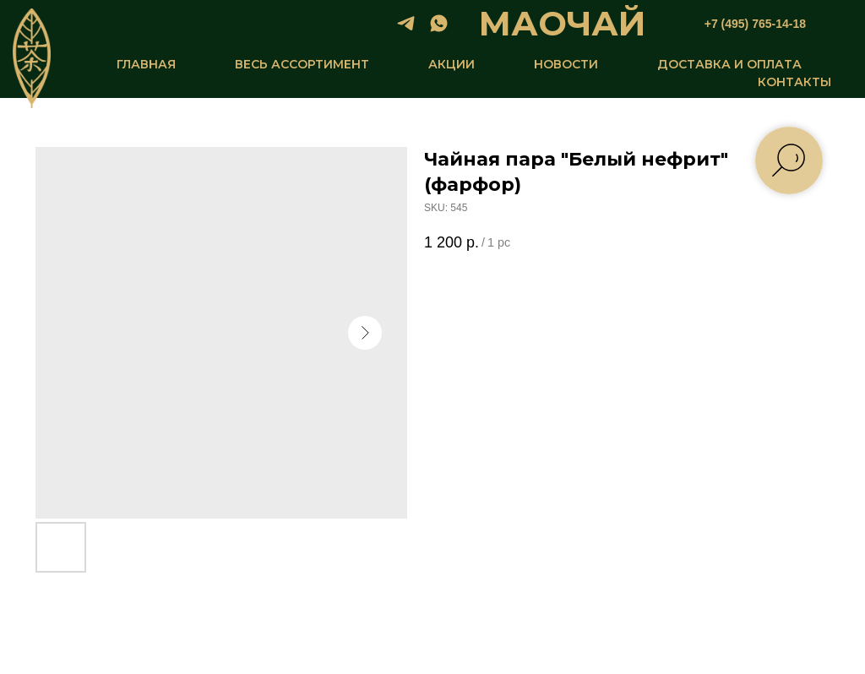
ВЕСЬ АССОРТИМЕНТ (302, 64)
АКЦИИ (451, 64)
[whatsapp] (438, 23)
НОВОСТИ (566, 64)
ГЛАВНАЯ (146, 64)
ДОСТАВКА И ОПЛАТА (729, 64)
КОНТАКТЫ (794, 82)
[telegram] (405, 23)
